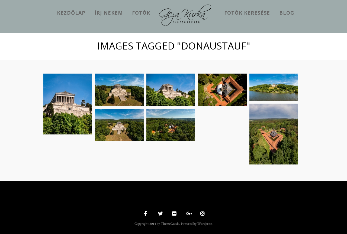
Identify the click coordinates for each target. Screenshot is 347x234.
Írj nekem (109, 12)
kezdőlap (71, 12)
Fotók (141, 12)
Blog (286, 12)
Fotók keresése (247, 12)
